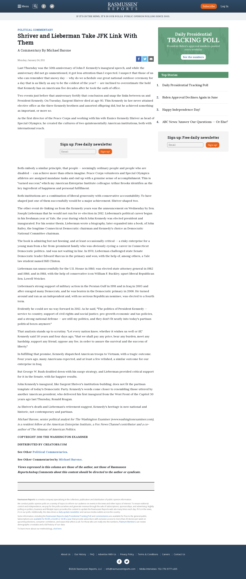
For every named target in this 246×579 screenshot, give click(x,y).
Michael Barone (70, 459)
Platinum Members (127, 521)
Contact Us (179, 554)
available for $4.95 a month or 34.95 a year (53, 519)
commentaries (102, 516)
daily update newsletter (69, 512)
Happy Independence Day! (181, 109)
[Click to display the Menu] (23, 6)
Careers (166, 554)
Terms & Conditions (148, 554)
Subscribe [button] (209, 6)
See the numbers (193, 57)
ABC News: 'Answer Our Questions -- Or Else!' (195, 122)
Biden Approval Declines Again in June (190, 97)
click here (57, 528)
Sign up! (105, 151)
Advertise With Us (107, 554)
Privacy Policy (127, 554)
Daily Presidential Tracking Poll (185, 85)
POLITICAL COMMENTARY (35, 29)
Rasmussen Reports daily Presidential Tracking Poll (68, 516)
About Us (65, 554)
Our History (80, 554)
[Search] (35, 6)
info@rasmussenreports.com (120, 568)
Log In (224, 6)
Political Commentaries (50, 452)
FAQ (92, 554)
